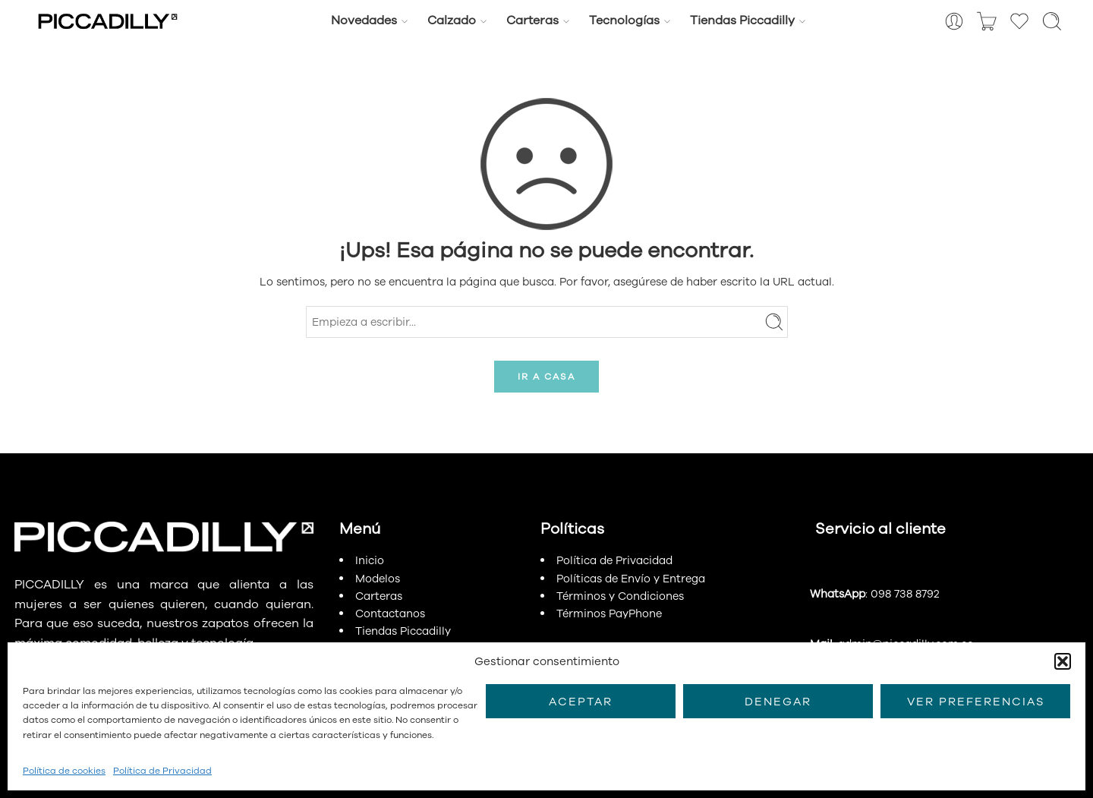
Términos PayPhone (609, 613)
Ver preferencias (975, 701)
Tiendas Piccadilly (742, 20)
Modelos (377, 578)
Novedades (364, 20)
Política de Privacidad (162, 771)
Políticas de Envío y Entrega (630, 578)
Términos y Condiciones (620, 596)
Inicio (369, 560)
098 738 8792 (905, 593)
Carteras (532, 20)
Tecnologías (624, 20)
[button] (1062, 661)
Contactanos (390, 613)
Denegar (778, 701)
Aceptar (581, 701)
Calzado (451, 20)
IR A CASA (546, 377)
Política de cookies (64, 771)
